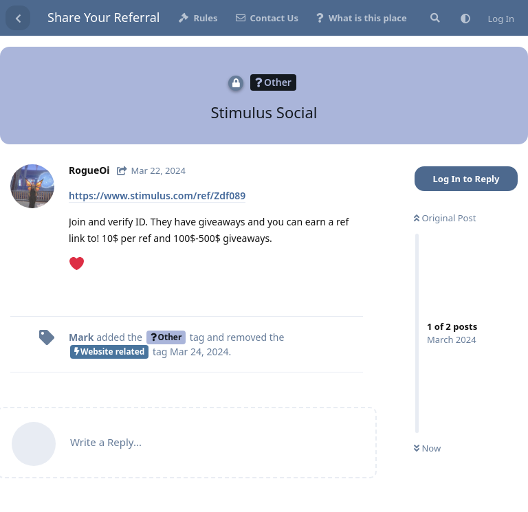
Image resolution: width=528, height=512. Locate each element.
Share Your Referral (103, 17)
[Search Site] (434, 17)
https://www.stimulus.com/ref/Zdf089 (157, 195)
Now (427, 448)
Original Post (445, 218)
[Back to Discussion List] (18, 17)
